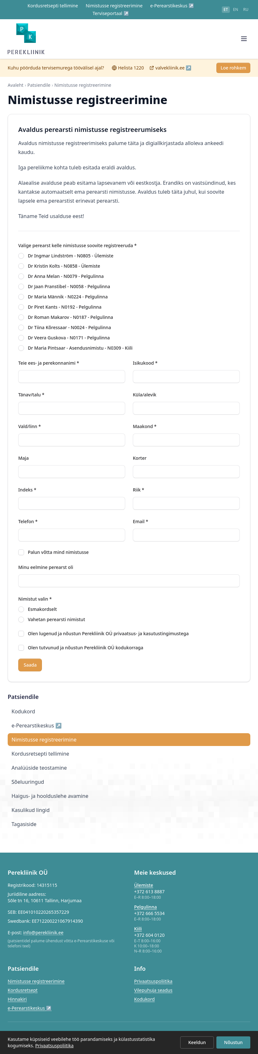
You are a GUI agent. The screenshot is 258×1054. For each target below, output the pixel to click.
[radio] (21, 262)
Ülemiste (143, 885)
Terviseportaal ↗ (111, 13)
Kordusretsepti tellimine (53, 6)
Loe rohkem (233, 74)
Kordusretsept (22, 990)
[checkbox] (21, 559)
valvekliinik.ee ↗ (170, 74)
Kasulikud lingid (31, 816)
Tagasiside (24, 830)
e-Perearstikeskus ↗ (172, 6)
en (235, 9)
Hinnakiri (17, 999)
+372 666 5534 (149, 913)
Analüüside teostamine (39, 774)
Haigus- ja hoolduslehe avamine (50, 802)
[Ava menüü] (244, 42)
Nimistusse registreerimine (114, 6)
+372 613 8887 (149, 891)
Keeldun (197, 1042)
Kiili (138, 929)
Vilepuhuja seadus (153, 990)
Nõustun (233, 1042)
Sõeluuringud (28, 788)
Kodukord (23, 718)
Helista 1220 (128, 74)
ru (245, 9)
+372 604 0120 (149, 935)
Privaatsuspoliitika (153, 981)
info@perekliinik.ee (43, 932)
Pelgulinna (145, 907)
